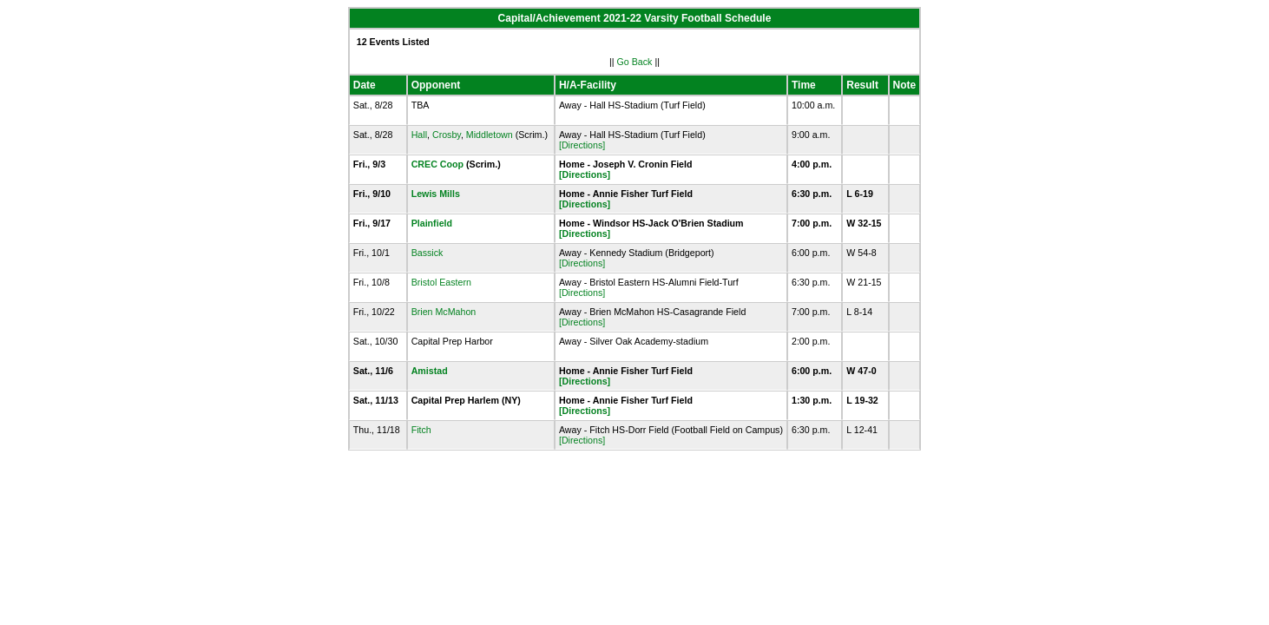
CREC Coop (437, 164)
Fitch (421, 429)
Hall (419, 134)
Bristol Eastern (441, 282)
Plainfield (431, 223)
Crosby (446, 134)
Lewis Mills (435, 193)
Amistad (429, 370)
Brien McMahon (444, 311)
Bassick (427, 252)
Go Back (635, 61)
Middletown (489, 134)
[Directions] (582, 145)
